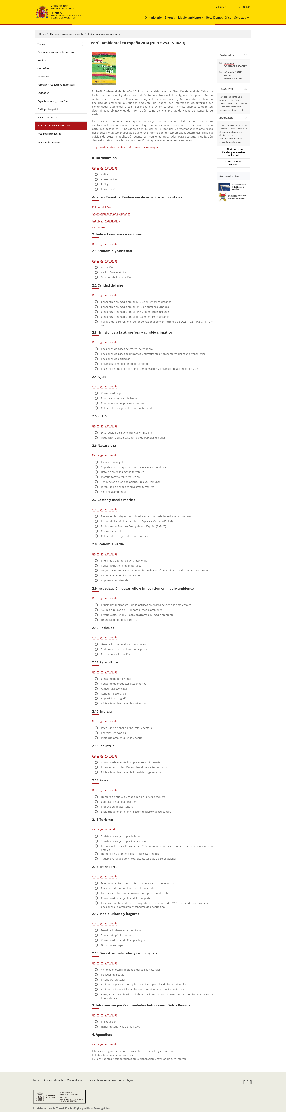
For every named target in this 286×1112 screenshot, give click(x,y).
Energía (170, 18)
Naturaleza (99, 227)
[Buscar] (243, 7)
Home (42, 34)
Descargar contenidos (105, 1044)
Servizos (240, 18)
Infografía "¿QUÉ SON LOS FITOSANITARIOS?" (234, 75)
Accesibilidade (53, 1080)
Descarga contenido (104, 829)
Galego (220, 6)
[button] (203, 17)
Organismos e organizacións (52, 101)
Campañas (43, 68)
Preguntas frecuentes (49, 133)
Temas (41, 44)
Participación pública (48, 109)
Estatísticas (43, 76)
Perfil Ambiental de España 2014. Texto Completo (130, 147)
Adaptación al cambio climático (111, 214)
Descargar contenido (104, 167)
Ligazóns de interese (48, 142)
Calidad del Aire (102, 207)
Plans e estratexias (47, 117)
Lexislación (43, 92)
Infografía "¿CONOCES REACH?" (235, 64)
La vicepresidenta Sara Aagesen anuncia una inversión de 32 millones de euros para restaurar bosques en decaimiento (233, 103)
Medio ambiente (189, 18)
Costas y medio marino (106, 220)
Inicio (37, 1080)
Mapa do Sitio (76, 1080)
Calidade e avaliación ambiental (67, 34)
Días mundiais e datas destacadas (55, 52)
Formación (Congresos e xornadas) (56, 84)
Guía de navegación (102, 1080)
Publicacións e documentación (104, 34)
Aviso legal (126, 1080)
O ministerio (153, 18)
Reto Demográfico (218, 18)
